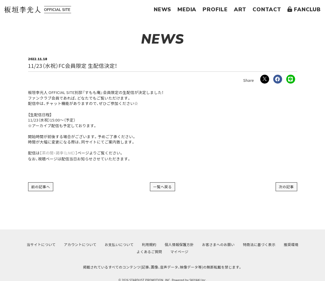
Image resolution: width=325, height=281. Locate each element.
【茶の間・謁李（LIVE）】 (58, 153)
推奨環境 (291, 244)
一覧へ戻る (162, 186)
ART (240, 9)
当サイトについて (41, 244)
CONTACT (267, 9)
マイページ (179, 251)
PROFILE (215, 9)
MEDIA (186, 9)
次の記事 (286, 186)
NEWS (162, 9)
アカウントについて (80, 244)
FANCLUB (304, 9)
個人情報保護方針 (179, 244)
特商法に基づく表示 (259, 244)
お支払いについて (119, 244)
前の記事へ (40, 186)
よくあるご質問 (149, 251)
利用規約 (149, 244)
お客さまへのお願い (218, 244)
